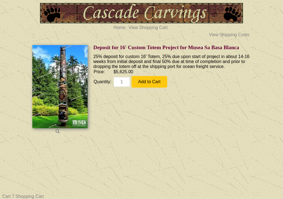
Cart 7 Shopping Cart (23, 196)
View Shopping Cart (148, 27)
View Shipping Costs (229, 34)
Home (119, 27)
